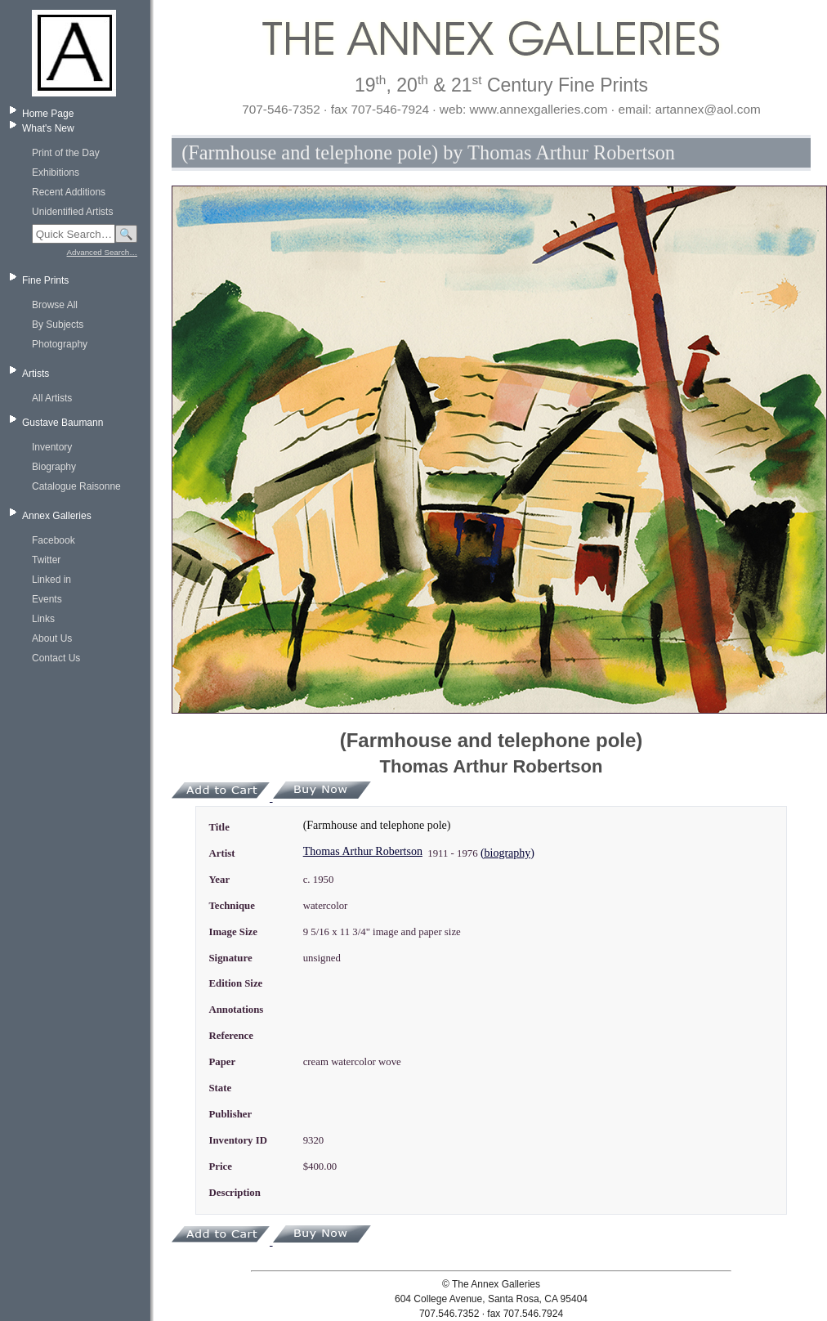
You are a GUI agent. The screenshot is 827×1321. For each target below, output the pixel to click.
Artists (35, 373)
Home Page (48, 113)
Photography (59, 344)
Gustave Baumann (62, 422)
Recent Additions (68, 192)
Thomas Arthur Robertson (362, 851)
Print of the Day (66, 153)
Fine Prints (45, 280)
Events (47, 599)
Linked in (51, 579)
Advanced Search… (102, 252)
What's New (48, 128)
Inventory (52, 447)
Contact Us (56, 658)
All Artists (52, 398)
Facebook (53, 540)
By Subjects (57, 324)
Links (43, 619)
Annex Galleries (57, 516)
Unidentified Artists (72, 211)
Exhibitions (55, 172)
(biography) (507, 853)
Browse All (55, 305)
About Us (52, 638)
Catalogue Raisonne (76, 486)
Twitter (46, 560)
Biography (54, 466)
